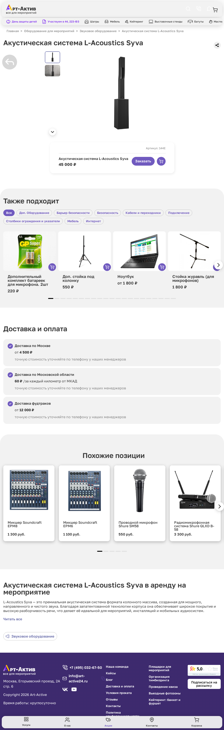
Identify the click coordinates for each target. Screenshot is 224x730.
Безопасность (107, 213)
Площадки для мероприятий (160, 668)
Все (9, 213)
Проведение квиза (163, 686)
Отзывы (112, 699)
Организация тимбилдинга (159, 678)
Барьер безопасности (73, 213)
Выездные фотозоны (164, 693)
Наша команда (117, 666)
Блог (109, 679)
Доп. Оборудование (34, 213)
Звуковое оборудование (30, 636)
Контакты (113, 706)
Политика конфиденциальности (122, 714)
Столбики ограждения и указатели (33, 221)
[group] (121, 94)
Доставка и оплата (120, 686)
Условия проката (119, 693)
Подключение (178, 213)
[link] (204, 670)
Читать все (12, 619)
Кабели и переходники (143, 213)
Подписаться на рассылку (204, 683)
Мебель (73, 221)
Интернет (93, 221)
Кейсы (111, 673)
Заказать (143, 161)
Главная (13, 31)
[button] (52, 131)
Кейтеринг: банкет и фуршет (164, 701)
